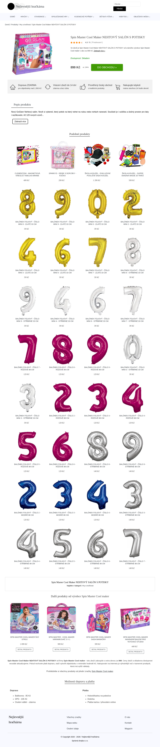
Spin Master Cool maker (102, 671)
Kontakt (128, 723)
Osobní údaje (73, 729)
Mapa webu (72, 723)
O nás (127, 717)
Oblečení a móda (141, 17)
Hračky (24, 17)
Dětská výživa (106, 17)
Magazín (128, 729)
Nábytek (123, 17)
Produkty (14, 25)
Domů (12, 17)
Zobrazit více (20, 121)
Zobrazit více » (99, 51)
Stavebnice (39, 17)
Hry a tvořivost (25, 25)
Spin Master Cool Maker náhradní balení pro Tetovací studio (135, 639)
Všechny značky (74, 717)
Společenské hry (60, 17)
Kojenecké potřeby (83, 17)
